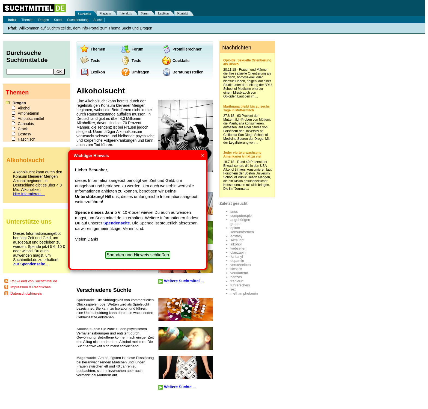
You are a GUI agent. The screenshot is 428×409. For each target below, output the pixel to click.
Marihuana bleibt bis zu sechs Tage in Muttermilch (246, 108)
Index (12, 20)
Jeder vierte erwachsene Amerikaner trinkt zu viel (242, 154)
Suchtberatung (77, 20)
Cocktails (181, 60)
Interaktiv (126, 13)
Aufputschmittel (31, 118)
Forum (138, 49)
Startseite (84, 14)
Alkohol (24, 108)
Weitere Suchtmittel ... (184, 281)
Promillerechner (187, 49)
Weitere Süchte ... (180, 387)
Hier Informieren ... (29, 194)
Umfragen (140, 72)
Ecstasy (24, 134)
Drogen (43, 20)
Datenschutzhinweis (26, 293)
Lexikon (98, 72)
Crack (23, 129)
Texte (95, 60)
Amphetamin (28, 113)
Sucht (58, 20)
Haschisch (26, 139)
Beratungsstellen (188, 72)
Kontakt (182, 13)
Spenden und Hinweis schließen (138, 255)
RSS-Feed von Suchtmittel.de (33, 281)
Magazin (105, 13)
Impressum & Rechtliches (30, 287)
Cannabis (26, 123)
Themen (98, 49)
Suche (98, 20)
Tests (136, 60)
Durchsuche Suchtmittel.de (27, 56)
